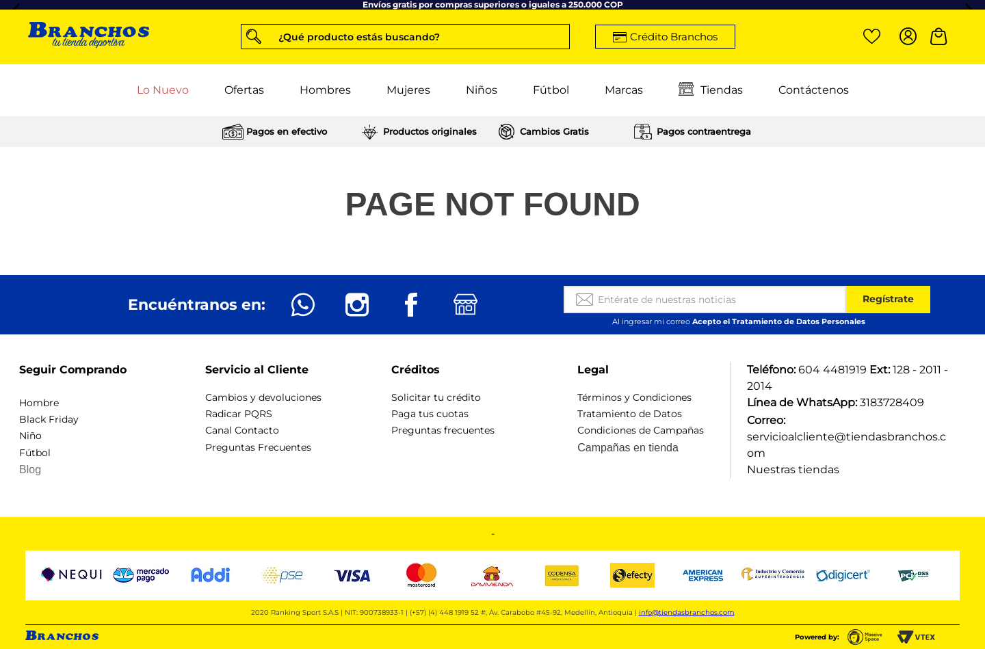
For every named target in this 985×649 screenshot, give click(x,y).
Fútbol (551, 89)
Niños (481, 89)
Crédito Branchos (674, 36)
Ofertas (244, 89)
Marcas (624, 89)
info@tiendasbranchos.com (687, 612)
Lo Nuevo (163, 89)
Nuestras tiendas (793, 469)
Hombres (325, 89)
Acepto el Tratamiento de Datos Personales (778, 321)
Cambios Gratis (554, 131)
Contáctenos (813, 89)
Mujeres (408, 89)
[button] (405, 36)
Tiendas (711, 90)
